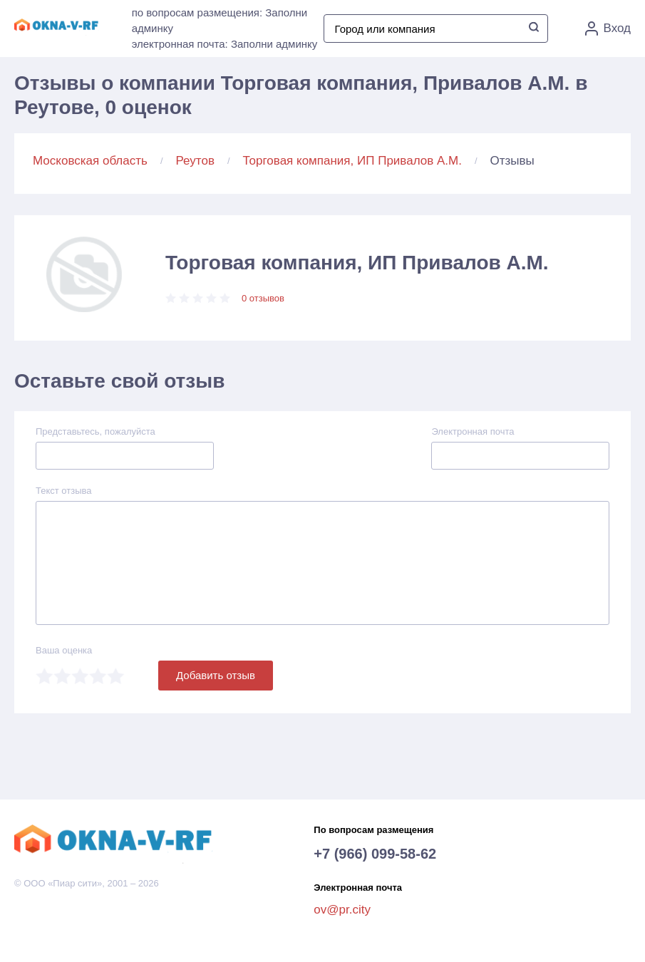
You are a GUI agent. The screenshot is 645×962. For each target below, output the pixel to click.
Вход (608, 28)
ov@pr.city (342, 909)
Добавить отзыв (215, 675)
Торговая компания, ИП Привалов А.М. (352, 160)
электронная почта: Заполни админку (225, 44)
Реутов (195, 160)
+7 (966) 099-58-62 (375, 854)
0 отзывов (263, 298)
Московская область (90, 160)
